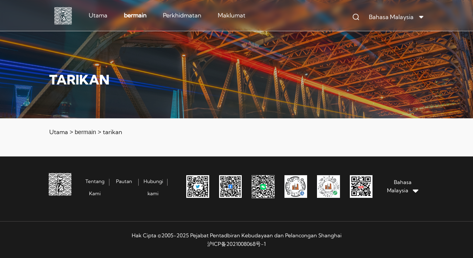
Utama (98, 15)
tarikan (112, 132)
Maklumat (231, 15)
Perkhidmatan (182, 15)
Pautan (124, 181)
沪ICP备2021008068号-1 (236, 244)
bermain (135, 15)
